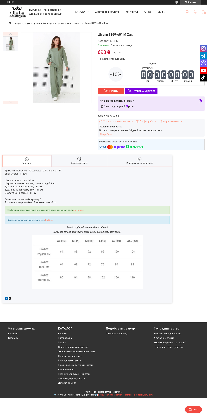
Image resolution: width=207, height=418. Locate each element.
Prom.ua (118, 392)
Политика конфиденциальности (138, 395)
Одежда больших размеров (73, 347)
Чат (193, 409)
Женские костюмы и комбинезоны (76, 351)
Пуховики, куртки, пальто (71, 378)
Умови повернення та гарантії (170, 342)
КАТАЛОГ (80, 11)
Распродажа (65, 338)
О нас (147, 11)
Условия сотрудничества (167, 333)
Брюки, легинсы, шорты (69, 23)
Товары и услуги (22, 23)
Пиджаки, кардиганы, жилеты (74, 374)
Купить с (144, 91)
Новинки (62, 333)
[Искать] (187, 12)
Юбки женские (66, 369)
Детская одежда (67, 383)
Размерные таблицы (117, 333)
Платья (62, 342)
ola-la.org (78, 210)
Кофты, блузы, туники (69, 360)
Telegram (13, 338)
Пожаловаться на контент (110, 395)
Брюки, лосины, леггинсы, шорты (75, 365)
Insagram (13, 333)
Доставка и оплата (107, 11)
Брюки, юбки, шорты (43, 23)
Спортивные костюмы (70, 356)
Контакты (131, 11)
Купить (113, 91)
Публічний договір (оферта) (168, 347)
